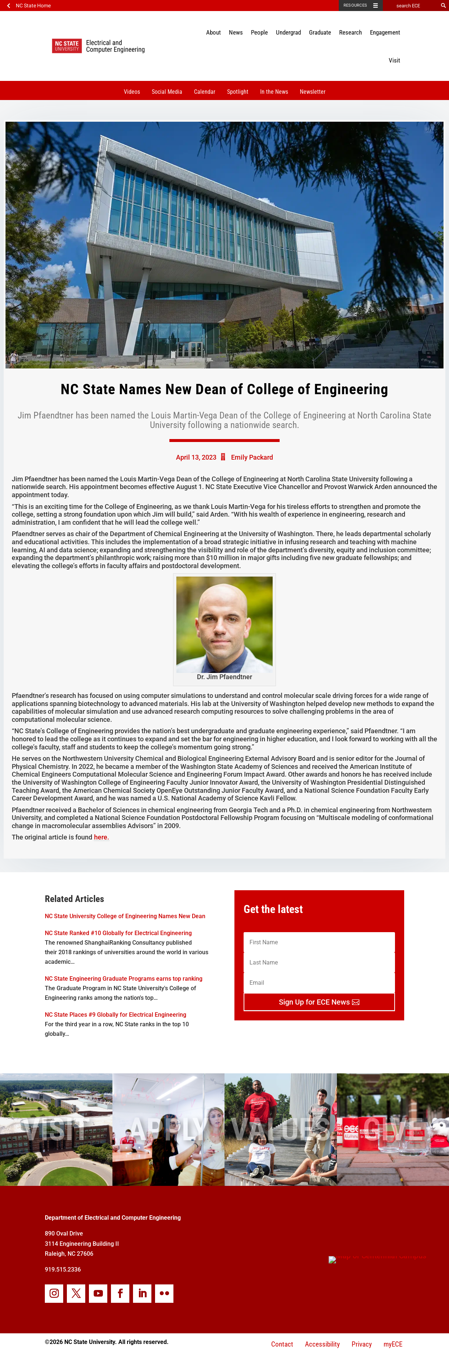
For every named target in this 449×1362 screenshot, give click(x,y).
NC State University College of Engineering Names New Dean (125, 916)
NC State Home (33, 5)
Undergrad (288, 32)
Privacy (362, 1344)
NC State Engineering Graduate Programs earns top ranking (123, 978)
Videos (132, 91)
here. (101, 837)
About (213, 32)
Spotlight (237, 91)
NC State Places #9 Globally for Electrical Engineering (115, 1014)
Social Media (167, 91)
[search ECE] (410, 5)
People (259, 32)
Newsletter (313, 91)
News (236, 32)
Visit (394, 60)
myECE (393, 1344)
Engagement (385, 32)
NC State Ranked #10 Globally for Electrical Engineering (118, 933)
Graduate (320, 32)
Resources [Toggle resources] (355, 5)
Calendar (204, 91)
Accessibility (322, 1344)
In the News (274, 91)
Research (350, 32)
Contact (282, 1344)
